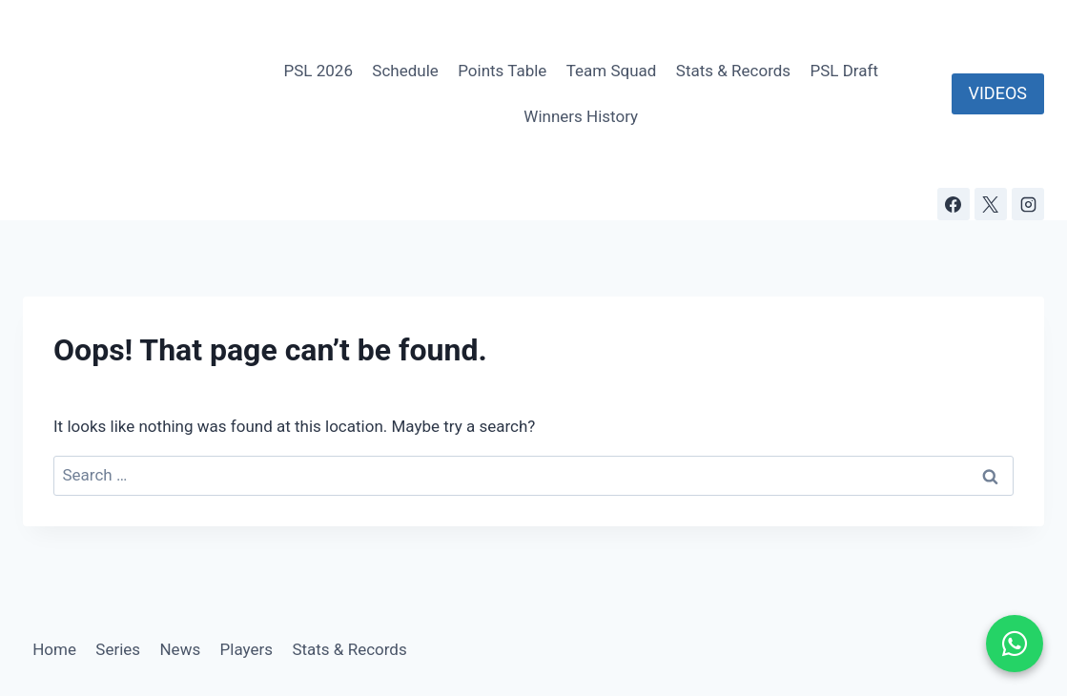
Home (54, 649)
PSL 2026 (318, 70)
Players (246, 649)
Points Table (502, 70)
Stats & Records (733, 70)
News (179, 649)
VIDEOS (998, 93)
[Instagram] (1028, 204)
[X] (991, 204)
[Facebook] (953, 204)
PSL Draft (844, 70)
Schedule (405, 70)
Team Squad (611, 70)
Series (117, 649)
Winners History (580, 116)
